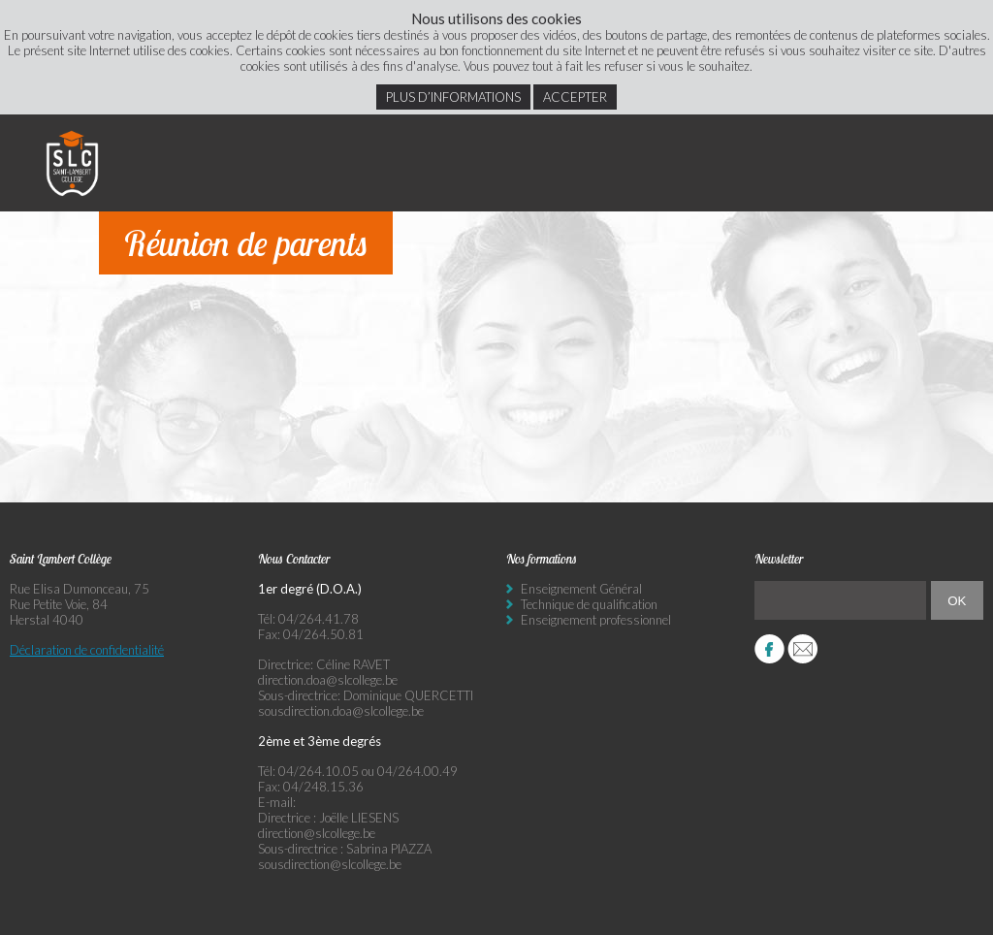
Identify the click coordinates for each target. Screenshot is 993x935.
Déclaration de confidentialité (87, 650)
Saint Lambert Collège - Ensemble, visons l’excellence (72, 162)
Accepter (575, 97)
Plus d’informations (453, 97)
